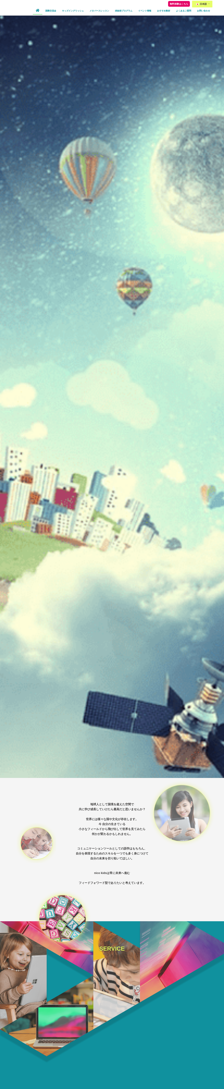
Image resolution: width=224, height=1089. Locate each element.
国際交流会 (50, 10)
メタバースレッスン (99, 10)
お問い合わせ (203, 10)
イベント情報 (144, 10)
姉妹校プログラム (123, 10)
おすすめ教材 (163, 10)
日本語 (201, 4)
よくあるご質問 (183, 10)
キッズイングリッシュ (73, 10)
